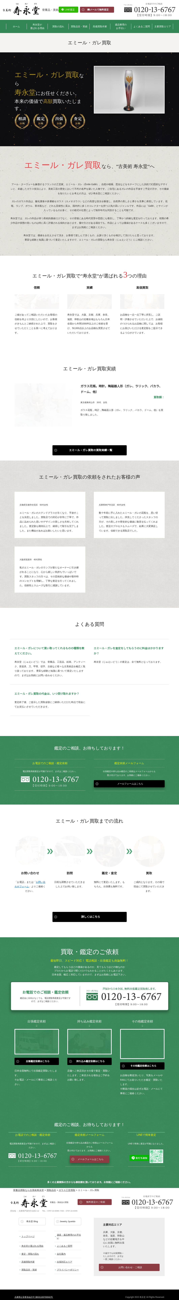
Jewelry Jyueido (67, 1216)
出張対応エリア (64, 1257)
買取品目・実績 (79, 26)
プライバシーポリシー (68, 1265)
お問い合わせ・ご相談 (130, 1262)
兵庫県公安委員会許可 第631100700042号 (34, 1292)
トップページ (28, 1231)
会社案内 (61, 1249)
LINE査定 (70, 9)
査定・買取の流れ (30, 1249)
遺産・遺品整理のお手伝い (69, 1231)
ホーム (16, 26)
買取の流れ (58, 26)
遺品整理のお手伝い (121, 26)
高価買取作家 (100, 26)
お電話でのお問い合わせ (147, 1197)
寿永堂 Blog (32, 1216)
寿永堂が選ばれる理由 (37, 26)
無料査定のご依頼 (95, 1197)
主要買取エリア (162, 26)
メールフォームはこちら (130, 779)
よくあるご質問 (141, 26)
